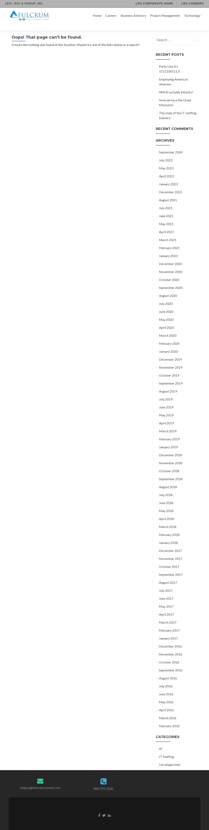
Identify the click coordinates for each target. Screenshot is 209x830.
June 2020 (166, 304)
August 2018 (168, 480)
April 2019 (166, 416)
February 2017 (169, 623)
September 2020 (170, 280)
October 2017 (169, 559)
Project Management (165, 15)
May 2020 (166, 312)
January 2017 (168, 631)
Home (97, 15)
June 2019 (166, 400)
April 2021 (166, 225)
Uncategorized (169, 757)
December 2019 (170, 352)
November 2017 (170, 551)
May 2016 (166, 695)
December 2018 (170, 448)
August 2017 (168, 575)
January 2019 (168, 440)
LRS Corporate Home (154, 3)
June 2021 (166, 209)
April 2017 (166, 607)
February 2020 (169, 336)
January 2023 (168, 177)
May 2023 (166, 161)
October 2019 (169, 368)
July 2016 (165, 679)
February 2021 (169, 241)
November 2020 (170, 264)
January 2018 (168, 535)
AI (160, 741)
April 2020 (166, 320)
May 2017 (166, 599)
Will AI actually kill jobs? (176, 85)
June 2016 (166, 687)
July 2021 (165, 201)
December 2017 (170, 543)
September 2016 (170, 663)
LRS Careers (192, 3)
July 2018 (165, 488)
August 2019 (168, 384)
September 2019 (170, 376)
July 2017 (165, 583)
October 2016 (169, 655)
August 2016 (168, 671)
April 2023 (166, 169)
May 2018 (166, 504)
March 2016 (167, 711)
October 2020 (169, 272)
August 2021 (168, 193)
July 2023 (165, 153)
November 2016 (170, 647)
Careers (111, 15)
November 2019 (170, 360)
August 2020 (168, 288)
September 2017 (170, 567)
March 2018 (167, 519)
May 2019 (166, 408)
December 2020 (170, 256)
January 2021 (168, 249)
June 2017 (166, 591)
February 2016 (169, 719)
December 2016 (170, 639)
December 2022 (170, 185)
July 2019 (165, 392)
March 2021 (167, 233)
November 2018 (170, 456)
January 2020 (168, 344)
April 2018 (166, 511)
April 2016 (166, 703)
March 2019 (167, 424)
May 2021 (166, 217)
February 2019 (169, 432)
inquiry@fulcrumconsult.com (40, 780)
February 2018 (169, 527)
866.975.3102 (103, 781)
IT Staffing (166, 749)
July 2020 (165, 296)
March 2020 (167, 328)
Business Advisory (133, 15)
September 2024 (170, 145)
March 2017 (167, 615)
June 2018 (166, 496)
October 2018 (169, 464)
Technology (192, 15)
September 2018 (170, 472)
